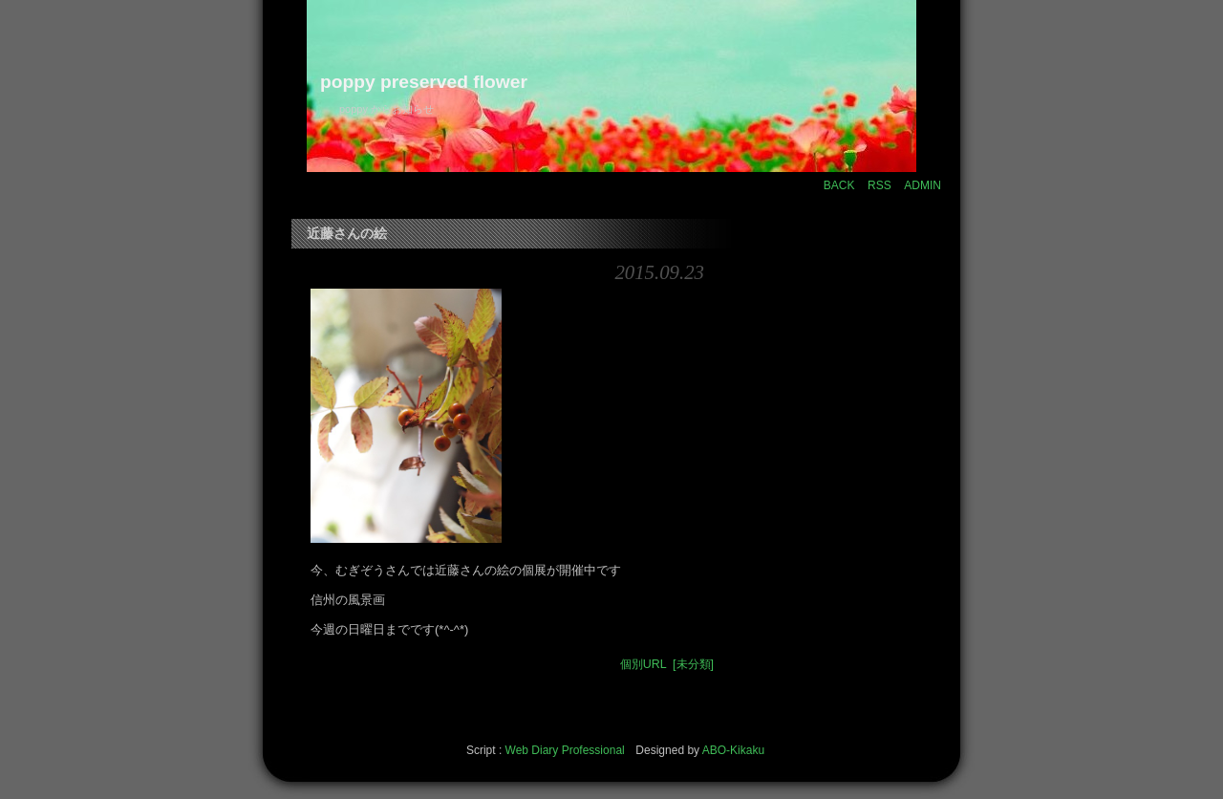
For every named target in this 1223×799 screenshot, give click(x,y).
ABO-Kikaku (733, 750)
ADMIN (922, 185)
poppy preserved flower (423, 82)
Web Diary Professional (565, 750)
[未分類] (693, 664)
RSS (879, 185)
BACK (839, 185)
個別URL (643, 664)
